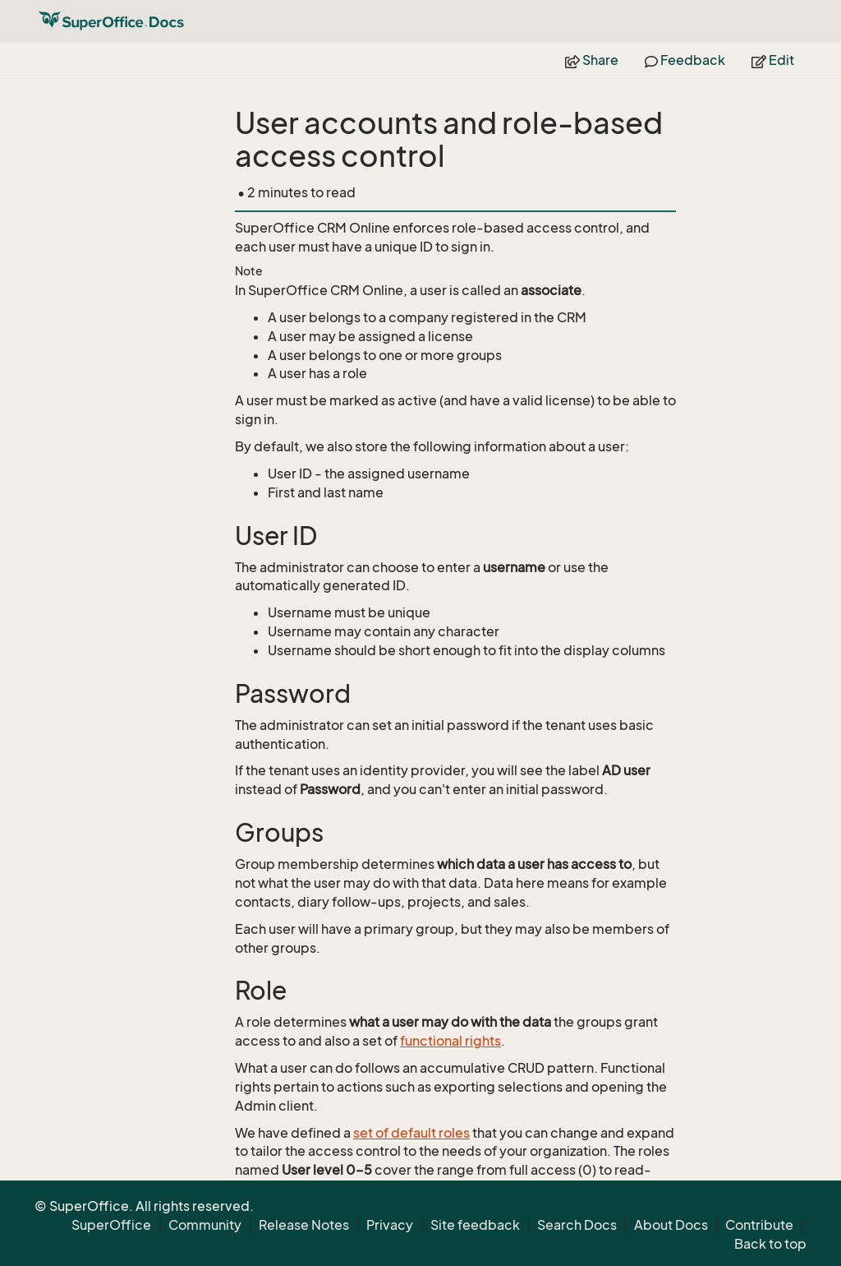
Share (591, 60)
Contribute (759, 1225)
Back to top (770, 1244)
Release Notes (304, 1225)
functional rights (450, 1041)
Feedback (685, 60)
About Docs (671, 1225)
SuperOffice (111, 1225)
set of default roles (411, 1133)
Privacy (389, 1225)
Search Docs (577, 1225)
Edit (772, 60)
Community (204, 1225)
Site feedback (475, 1225)
